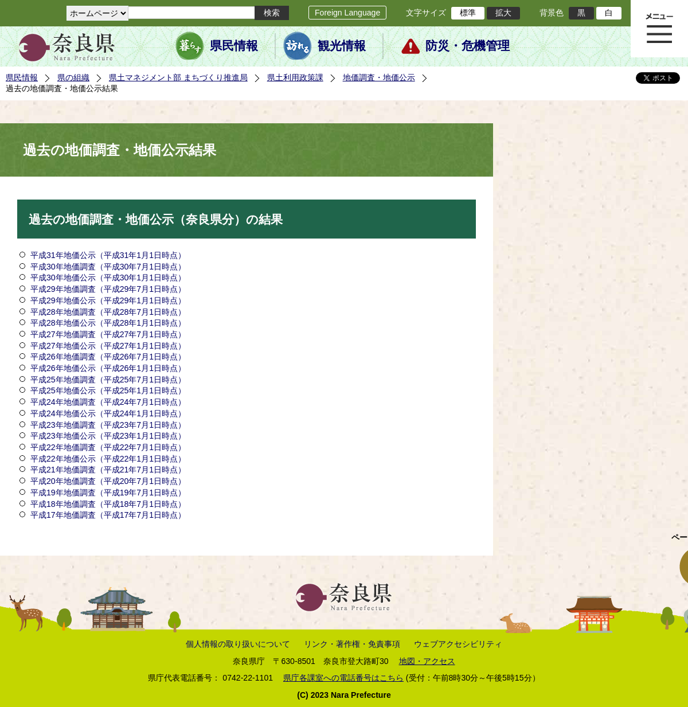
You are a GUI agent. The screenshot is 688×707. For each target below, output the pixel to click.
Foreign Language (347, 12)
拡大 (503, 12)
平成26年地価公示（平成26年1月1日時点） (108, 368)
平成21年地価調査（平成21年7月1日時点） (108, 469)
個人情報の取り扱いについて (238, 644)
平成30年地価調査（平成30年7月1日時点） (108, 266)
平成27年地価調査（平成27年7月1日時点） (108, 334)
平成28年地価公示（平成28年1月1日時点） (108, 322)
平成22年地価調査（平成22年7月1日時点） (108, 447)
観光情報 (342, 46)
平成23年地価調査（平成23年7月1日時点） (108, 424)
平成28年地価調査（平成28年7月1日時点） (108, 312)
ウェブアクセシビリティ (458, 644)
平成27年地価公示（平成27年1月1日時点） (108, 345)
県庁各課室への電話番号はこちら (343, 677)
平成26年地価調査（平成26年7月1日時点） (108, 356)
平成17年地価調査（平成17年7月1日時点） (108, 514)
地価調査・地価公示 (379, 77)
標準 (468, 12)
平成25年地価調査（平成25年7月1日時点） (108, 379)
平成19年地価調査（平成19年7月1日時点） (108, 492)
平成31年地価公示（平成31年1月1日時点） (108, 255)
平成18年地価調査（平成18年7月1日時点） (108, 504)
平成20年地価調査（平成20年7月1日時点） (108, 481)
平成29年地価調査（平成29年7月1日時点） (108, 289)
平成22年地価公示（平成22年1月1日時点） (108, 458)
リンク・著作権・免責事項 (352, 644)
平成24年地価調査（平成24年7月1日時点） (109, 402)
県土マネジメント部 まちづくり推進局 (178, 77)
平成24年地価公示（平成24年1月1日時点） (108, 413)
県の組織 (73, 77)
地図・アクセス (427, 661)
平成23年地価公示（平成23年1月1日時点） (108, 435)
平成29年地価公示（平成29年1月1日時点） (108, 300)
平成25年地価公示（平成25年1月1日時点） (108, 390)
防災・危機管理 (467, 46)
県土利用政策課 (295, 77)
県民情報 (234, 46)
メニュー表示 (659, 28)
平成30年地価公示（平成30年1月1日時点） (108, 277)
